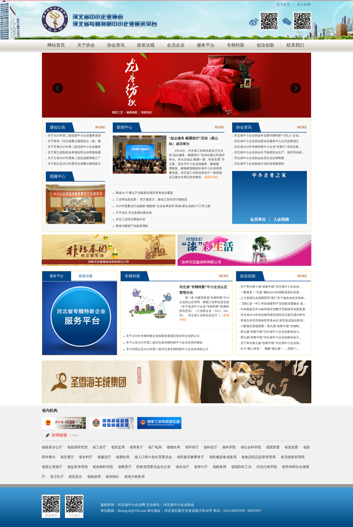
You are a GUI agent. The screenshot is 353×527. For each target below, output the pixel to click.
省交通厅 (67, 457)
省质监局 (118, 447)
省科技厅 (210, 447)
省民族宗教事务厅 (190, 457)
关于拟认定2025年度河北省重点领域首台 (74, 163)
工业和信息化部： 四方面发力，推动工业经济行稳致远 (151, 199)
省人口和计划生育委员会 (153, 457)
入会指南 (281, 219)
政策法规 (146, 45)
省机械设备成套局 (223, 457)
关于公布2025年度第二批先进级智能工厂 (74, 158)
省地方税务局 (134, 476)
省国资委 (273, 447)
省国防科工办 (241, 467)
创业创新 (265, 45)
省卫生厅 (57, 476)
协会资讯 (116, 45)
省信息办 (75, 476)
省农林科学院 (102, 467)
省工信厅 (99, 447)
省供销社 (112, 476)
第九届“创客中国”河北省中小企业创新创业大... (270, 331)
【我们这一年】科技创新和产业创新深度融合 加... (272, 303)
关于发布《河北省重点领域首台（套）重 (74, 141)
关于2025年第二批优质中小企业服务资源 (74, 135)
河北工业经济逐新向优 (130, 219)
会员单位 (258, 219)
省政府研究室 (77, 447)
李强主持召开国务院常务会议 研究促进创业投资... (272, 320)
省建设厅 (104, 457)
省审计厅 (201, 467)
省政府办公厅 (52, 447)
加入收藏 (304, 4)
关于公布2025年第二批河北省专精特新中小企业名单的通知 (164, 342)
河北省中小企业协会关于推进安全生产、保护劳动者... (269, 152)
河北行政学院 (266, 467)
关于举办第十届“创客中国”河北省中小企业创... (270, 286)
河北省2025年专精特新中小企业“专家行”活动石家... (267, 146)
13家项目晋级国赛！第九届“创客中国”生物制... (270, 326)
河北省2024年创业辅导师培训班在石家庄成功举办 (272, 315)
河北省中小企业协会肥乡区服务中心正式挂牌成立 (266, 141)
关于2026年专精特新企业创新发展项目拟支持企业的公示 (163, 336)
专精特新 (235, 45)
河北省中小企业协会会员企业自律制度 (259, 158)
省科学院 (229, 447)
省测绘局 (122, 457)
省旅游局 (94, 476)
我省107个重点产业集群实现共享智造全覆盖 (144, 193)
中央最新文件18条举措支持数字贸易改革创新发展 (272, 309)
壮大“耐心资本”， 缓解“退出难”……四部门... (269, 348)
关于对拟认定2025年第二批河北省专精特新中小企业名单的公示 (167, 349)
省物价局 (173, 447)
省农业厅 (182, 467)
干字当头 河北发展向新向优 (134, 212)
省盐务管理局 (77, 467)
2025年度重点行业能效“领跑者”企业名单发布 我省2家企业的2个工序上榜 (163, 206)
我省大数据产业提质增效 (132, 226)
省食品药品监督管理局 (258, 457)
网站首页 (56, 45)
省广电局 (155, 447)
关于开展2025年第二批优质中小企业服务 (74, 146)
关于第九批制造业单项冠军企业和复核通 (74, 152)
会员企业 (176, 45)
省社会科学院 (250, 447)
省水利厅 (85, 457)
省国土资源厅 (52, 467)
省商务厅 (136, 447)
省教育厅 (125, 467)
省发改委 (291, 447)
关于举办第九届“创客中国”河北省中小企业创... (270, 343)
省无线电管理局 (292, 457)
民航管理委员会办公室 (153, 467)
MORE (100, 127)
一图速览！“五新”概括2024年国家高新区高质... (270, 292)
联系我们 (295, 45)
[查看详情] (211, 177)
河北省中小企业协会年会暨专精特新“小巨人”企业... (267, 135)
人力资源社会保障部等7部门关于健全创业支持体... (273, 298)
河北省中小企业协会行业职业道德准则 (259, 163)
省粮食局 (219, 467)
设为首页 (283, 4)
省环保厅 (192, 447)
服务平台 (205, 45)
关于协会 (86, 45)
